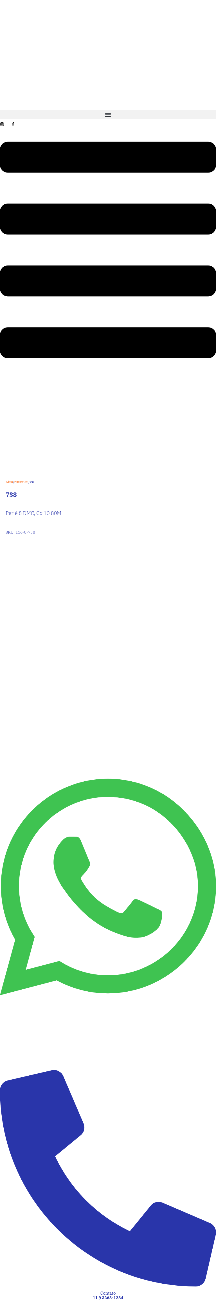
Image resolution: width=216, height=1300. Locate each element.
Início (9, 482)
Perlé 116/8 (21, 482)
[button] (108, 114)
